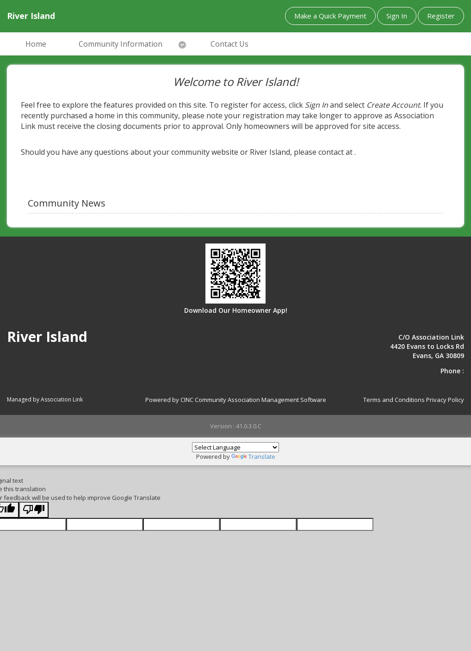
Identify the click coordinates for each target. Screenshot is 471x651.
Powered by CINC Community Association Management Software (235, 399)
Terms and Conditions (394, 399)
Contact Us (229, 44)
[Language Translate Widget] (235, 447)
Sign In (396, 15)
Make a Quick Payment (330, 15)
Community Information (120, 44)
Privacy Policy (445, 399)
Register (441, 15)
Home (35, 44)
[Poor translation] (34, 510)
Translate (253, 456)
